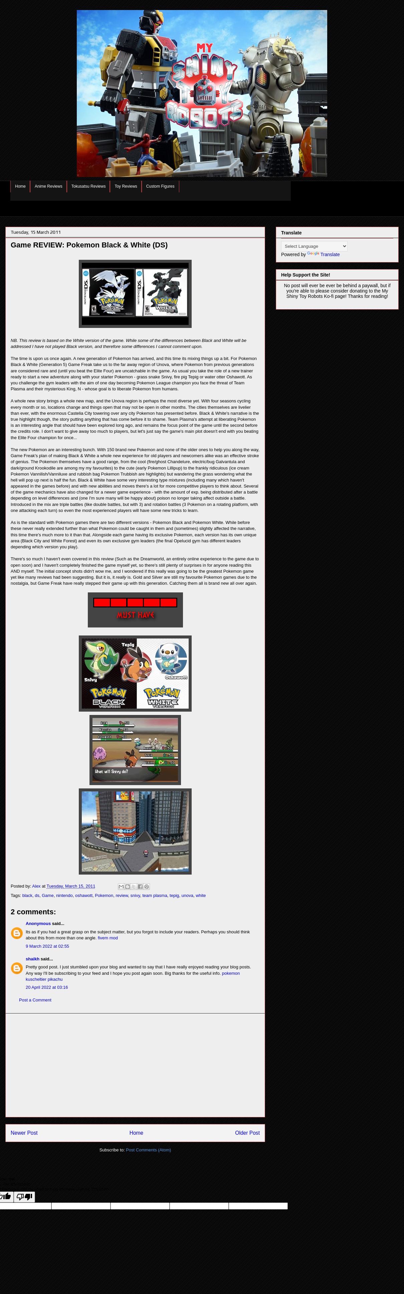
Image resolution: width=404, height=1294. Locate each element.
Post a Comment (35, 999)
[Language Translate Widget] (314, 246)
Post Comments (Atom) (148, 1149)
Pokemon (104, 895)
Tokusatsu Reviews (88, 186)
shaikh (32, 958)
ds (37, 895)
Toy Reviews (126, 186)
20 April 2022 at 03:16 (47, 987)
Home (20, 186)
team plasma (154, 895)
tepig (174, 895)
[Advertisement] (135, 1065)
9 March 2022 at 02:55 (47, 946)
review (122, 895)
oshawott (83, 895)
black (27, 895)
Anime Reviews (48, 186)
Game (47, 895)
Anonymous (38, 923)
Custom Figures (160, 186)
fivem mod (108, 937)
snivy (135, 895)
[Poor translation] (24, 1197)
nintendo (64, 895)
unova (187, 895)
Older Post (247, 1133)
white (201, 895)
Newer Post (24, 1133)
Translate (323, 254)
